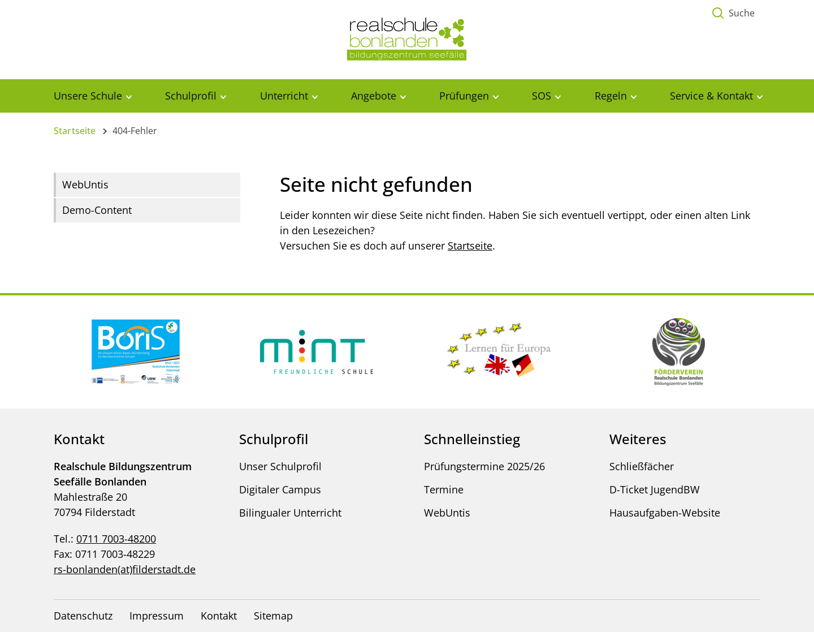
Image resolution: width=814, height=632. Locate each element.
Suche (742, 13)
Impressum (156, 615)
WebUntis (85, 184)
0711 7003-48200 (116, 538)
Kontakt (219, 615)
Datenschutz (83, 615)
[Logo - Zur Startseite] (407, 38)
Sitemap (273, 615)
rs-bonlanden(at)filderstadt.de (125, 569)
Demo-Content (97, 210)
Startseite (75, 130)
